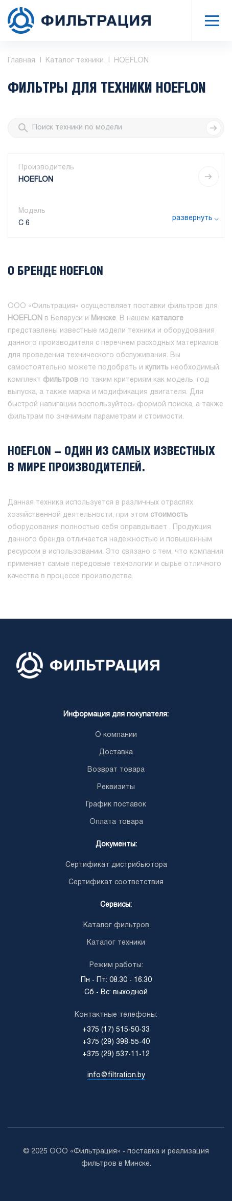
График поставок (116, 804)
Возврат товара (116, 770)
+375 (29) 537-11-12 (116, 1054)
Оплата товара (116, 822)
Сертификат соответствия (116, 882)
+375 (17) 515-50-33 (116, 1030)
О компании (116, 735)
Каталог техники (116, 943)
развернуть (192, 218)
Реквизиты (116, 787)
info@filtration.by (116, 1075)
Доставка (116, 752)
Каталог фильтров (116, 925)
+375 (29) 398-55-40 (116, 1042)
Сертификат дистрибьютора (116, 865)
